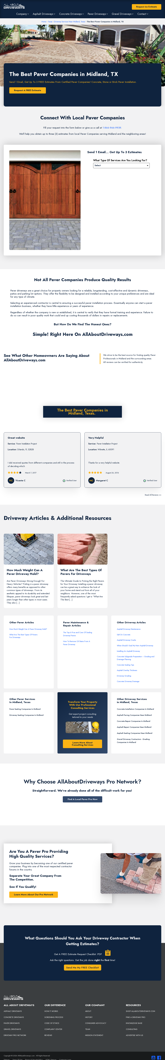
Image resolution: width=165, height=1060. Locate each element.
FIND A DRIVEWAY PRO (135, 1017)
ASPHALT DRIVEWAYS (13, 1011)
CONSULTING (131, 1029)
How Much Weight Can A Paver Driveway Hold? (28, 629)
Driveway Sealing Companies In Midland (26, 715)
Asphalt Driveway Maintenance (129, 629)
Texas (50, 21)
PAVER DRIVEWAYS (12, 1023)
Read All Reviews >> (153, 495)
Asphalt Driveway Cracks (126, 640)
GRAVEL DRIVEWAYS (12, 1029)
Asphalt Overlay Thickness (127, 670)
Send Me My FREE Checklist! (82, 967)
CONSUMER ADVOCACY (95, 1023)
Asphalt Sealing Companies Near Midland (134, 733)
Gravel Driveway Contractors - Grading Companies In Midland (133, 741)
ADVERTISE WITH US (134, 1035)
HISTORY (88, 1017)
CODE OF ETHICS (51, 1023)
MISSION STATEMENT (94, 1035)
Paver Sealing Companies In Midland (24, 709)
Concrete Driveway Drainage (128, 681)
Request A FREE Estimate (27, 90)
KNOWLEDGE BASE (134, 1023)
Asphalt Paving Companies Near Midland (134, 715)
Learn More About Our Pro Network (33, 894)
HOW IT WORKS (51, 1011)
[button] (23, 13)
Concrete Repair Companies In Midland (133, 721)
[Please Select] (121, 165)
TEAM (87, 1029)
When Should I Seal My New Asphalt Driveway (135, 645)
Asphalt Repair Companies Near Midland (134, 727)
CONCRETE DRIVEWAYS (14, 1017)
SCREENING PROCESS (53, 1017)
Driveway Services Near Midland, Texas (69, 21)
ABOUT (88, 1011)
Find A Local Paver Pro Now (82, 799)
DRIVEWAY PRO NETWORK (15, 1035)
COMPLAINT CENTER (53, 1029)
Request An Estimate (146, 6)
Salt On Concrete (123, 634)
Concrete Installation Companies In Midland (135, 709)
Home (44, 21)
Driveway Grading (124, 676)
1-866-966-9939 (112, 127)
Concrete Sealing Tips (125, 665)
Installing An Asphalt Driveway (128, 651)
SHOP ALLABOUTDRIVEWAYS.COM (140, 1011)
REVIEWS (48, 1035)
